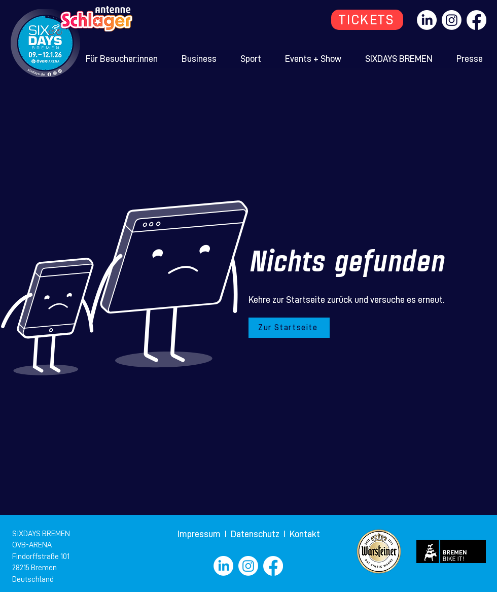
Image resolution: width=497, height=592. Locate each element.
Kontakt (305, 534)
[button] (122, 59)
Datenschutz (256, 534)
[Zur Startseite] (289, 328)
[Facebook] (476, 20)
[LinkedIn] (427, 20)
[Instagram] (452, 20)
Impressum (200, 534)
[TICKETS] (367, 20)
